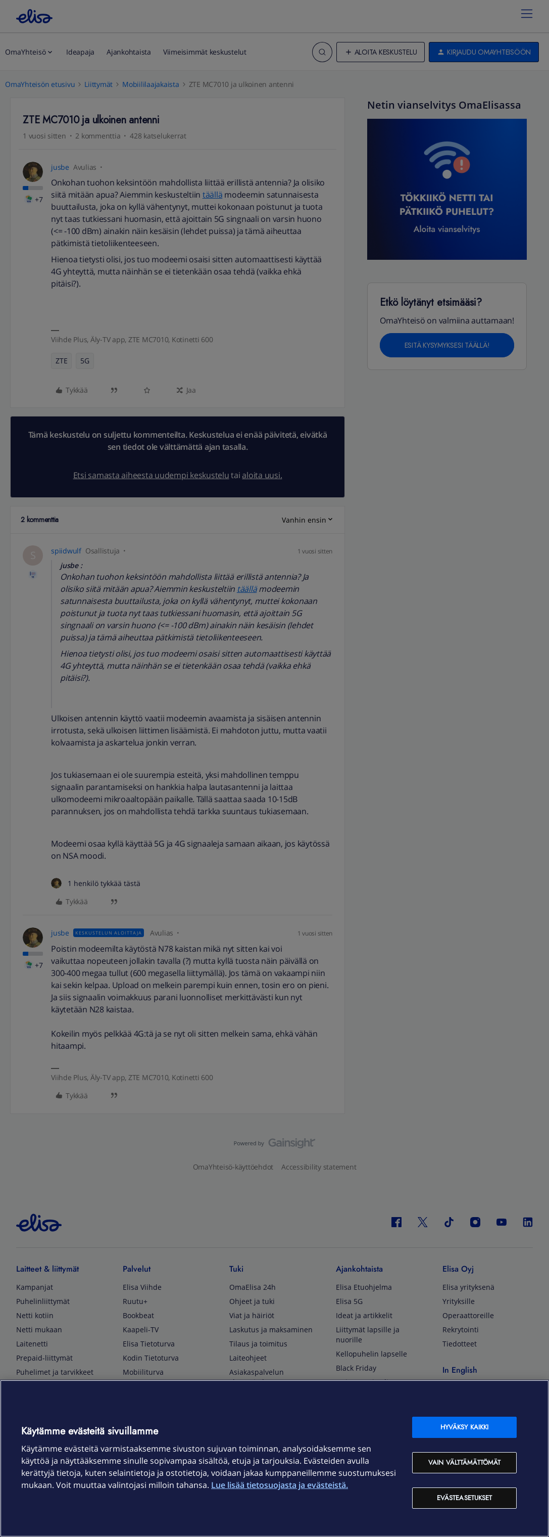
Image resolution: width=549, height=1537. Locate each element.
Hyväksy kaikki (464, 1427)
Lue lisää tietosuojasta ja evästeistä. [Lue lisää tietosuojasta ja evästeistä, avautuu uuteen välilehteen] (279, 1485)
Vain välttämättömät (464, 1462)
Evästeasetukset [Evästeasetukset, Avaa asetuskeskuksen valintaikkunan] (464, 1498)
